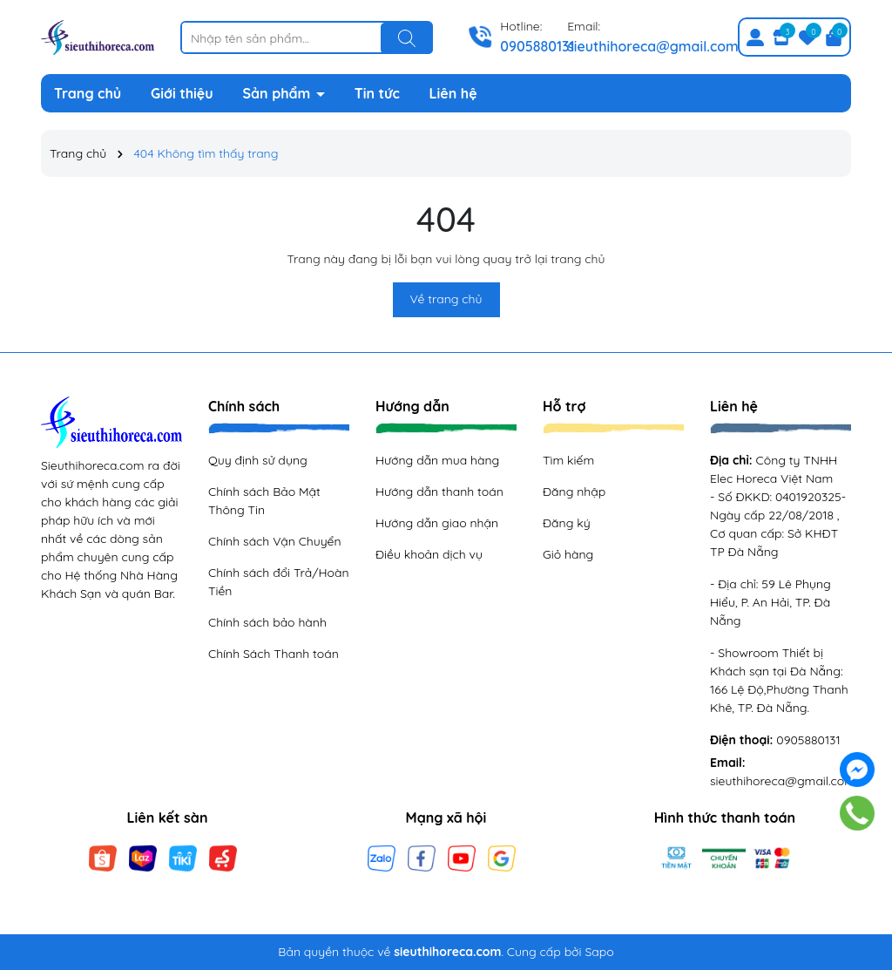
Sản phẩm (278, 93)
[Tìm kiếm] (407, 38)
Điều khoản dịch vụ (429, 554)
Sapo (599, 952)
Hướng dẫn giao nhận (436, 523)
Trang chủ (87, 93)
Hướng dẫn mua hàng (437, 460)
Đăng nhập (574, 491)
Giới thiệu (182, 93)
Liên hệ (453, 93)
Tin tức (377, 93)
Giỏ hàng (568, 554)
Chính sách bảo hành (267, 622)
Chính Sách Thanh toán (273, 653)
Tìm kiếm (568, 460)
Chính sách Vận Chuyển (274, 541)
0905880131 (537, 46)
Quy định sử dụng (257, 460)
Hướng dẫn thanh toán (439, 491)
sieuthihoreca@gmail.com (653, 46)
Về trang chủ (446, 299)
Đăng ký (567, 523)
